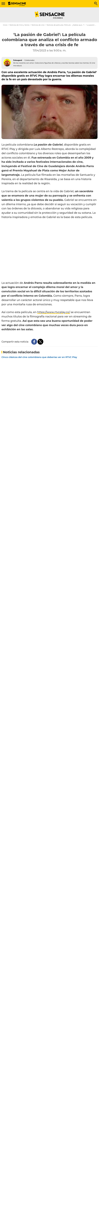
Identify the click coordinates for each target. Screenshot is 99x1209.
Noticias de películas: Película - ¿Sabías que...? (65, 25)
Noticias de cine (38, 25)
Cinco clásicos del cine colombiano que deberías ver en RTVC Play (39, 357)
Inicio (5, 25)
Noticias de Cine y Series (19, 25)
